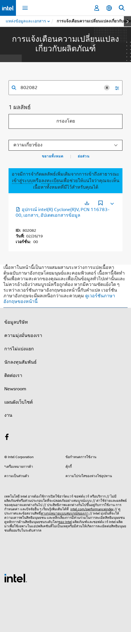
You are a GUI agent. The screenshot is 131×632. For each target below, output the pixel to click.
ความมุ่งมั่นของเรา (23, 335)
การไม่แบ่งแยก (19, 349)
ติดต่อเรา (13, 375)
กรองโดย (65, 121)
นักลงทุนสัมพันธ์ (20, 362)
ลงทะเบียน (51, 181)
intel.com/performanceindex (92, 509)
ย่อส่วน (83, 156)
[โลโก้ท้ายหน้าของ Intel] (15, 578)
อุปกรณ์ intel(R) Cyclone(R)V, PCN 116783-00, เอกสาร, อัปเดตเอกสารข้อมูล (62, 212)
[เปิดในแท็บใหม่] (86, 203)
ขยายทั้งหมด (53, 156)
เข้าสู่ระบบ (22, 181)
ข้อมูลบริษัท (16, 322)
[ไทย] (109, 8)
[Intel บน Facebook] (7, 438)
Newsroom (15, 389)
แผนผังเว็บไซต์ (18, 402)
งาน (8, 415)
